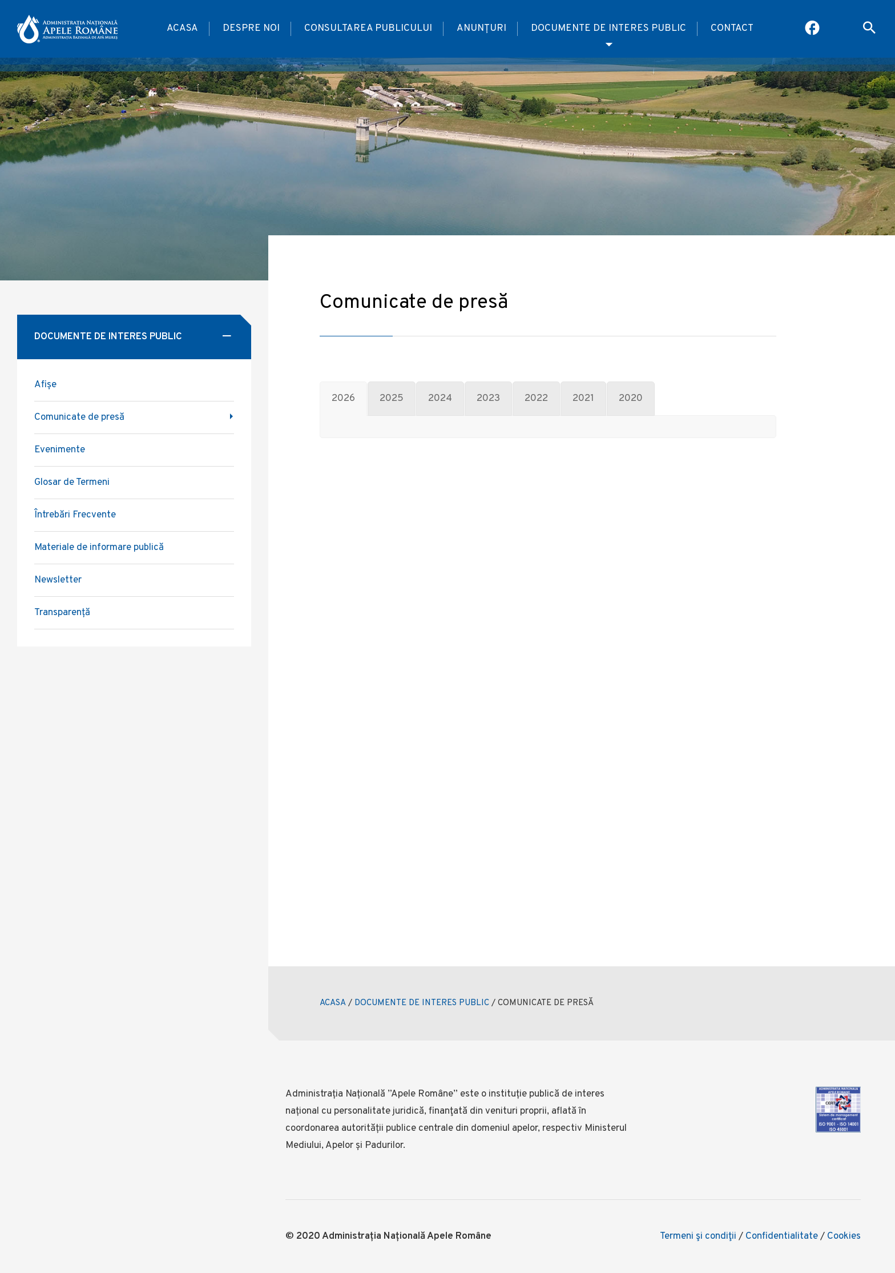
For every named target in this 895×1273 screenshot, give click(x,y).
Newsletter (58, 580)
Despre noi (251, 28)
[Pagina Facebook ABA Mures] (813, 29)
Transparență (62, 613)
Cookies (844, 1236)
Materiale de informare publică (99, 547)
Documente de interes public (608, 28)
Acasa (182, 28)
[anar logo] (67, 29)
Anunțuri (481, 28)
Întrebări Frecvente (75, 515)
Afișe (45, 385)
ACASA (333, 1003)
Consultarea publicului (368, 28)
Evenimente (59, 450)
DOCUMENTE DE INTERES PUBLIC (421, 1003)
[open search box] (869, 29)
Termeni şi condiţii (698, 1236)
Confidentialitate (781, 1236)
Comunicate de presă (79, 417)
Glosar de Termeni (72, 482)
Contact (732, 28)
